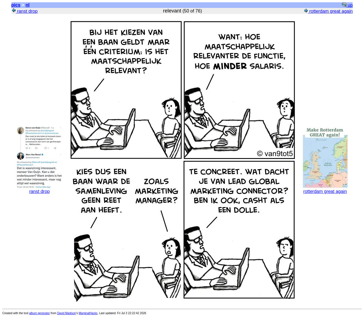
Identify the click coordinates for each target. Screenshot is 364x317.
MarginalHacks (88, 313)
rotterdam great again (328, 11)
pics (15, 5)
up (347, 5)
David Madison (66, 313)
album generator (39, 313)
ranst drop (24, 11)
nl (28, 5)
